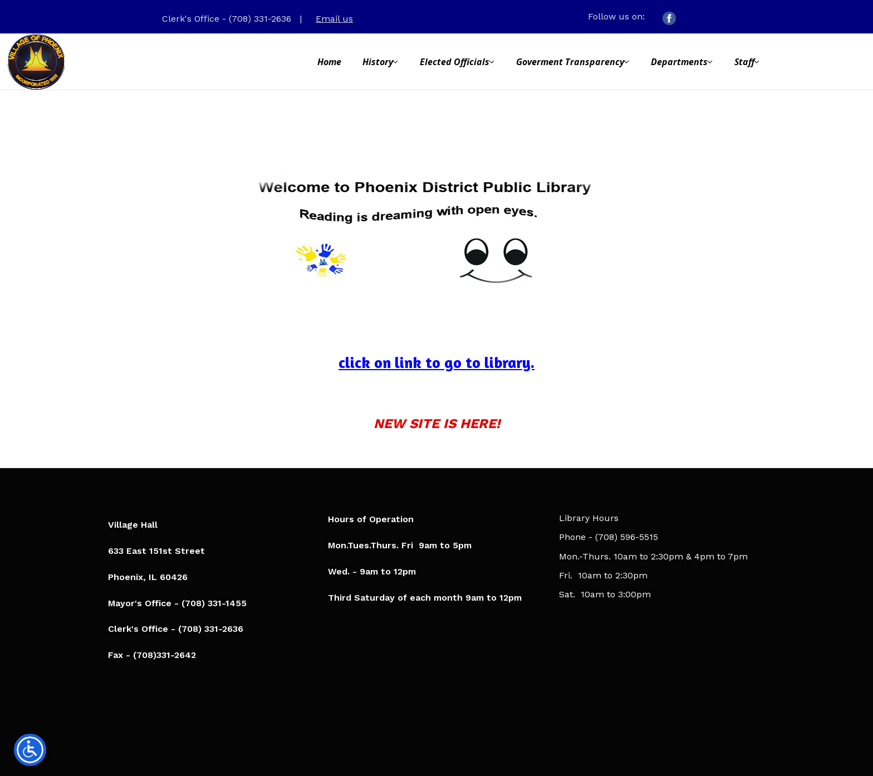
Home (329, 62)
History (377, 62)
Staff (744, 62)
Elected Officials (454, 62)
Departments (679, 62)
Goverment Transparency (570, 62)
